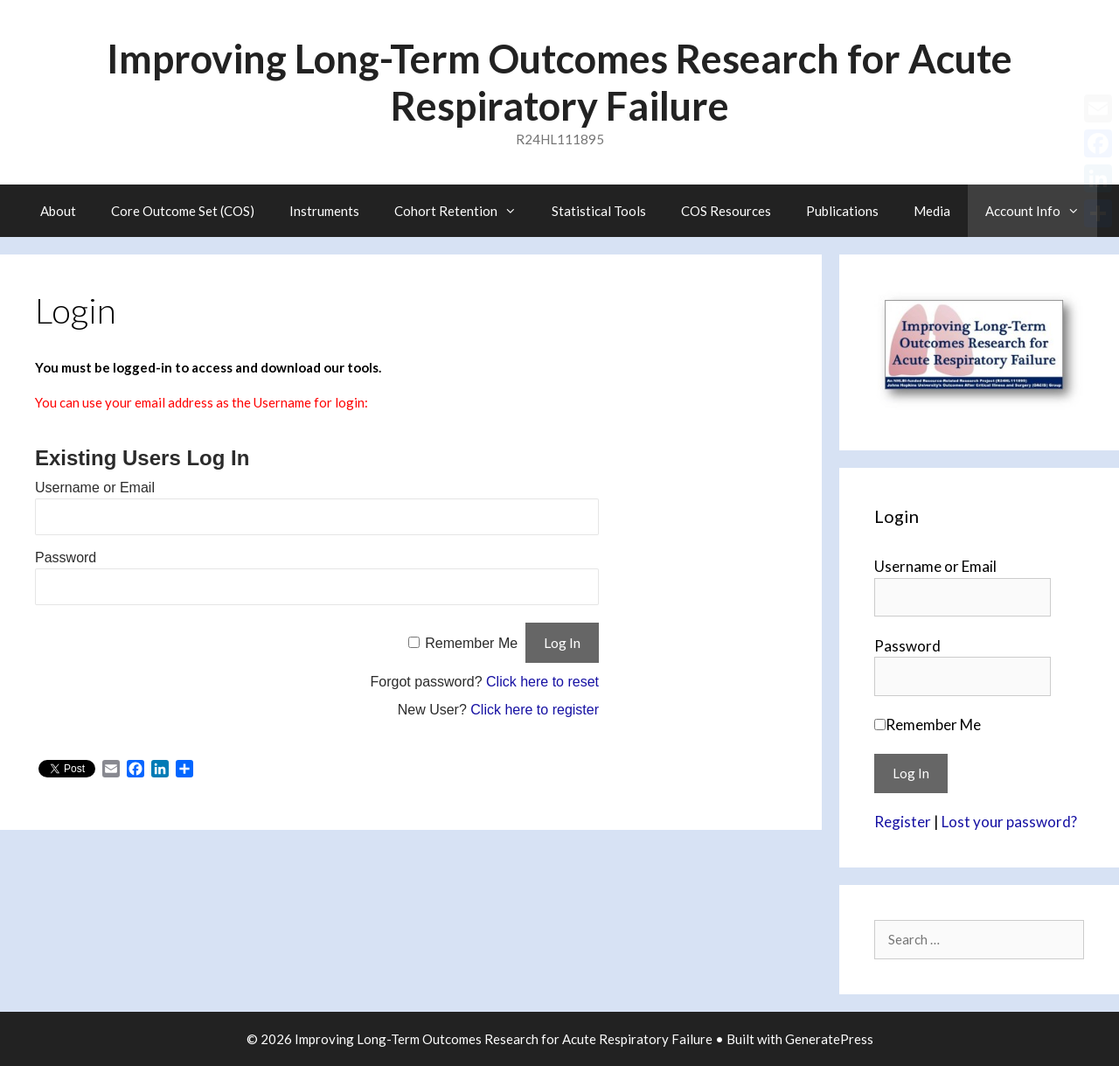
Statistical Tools (599, 211)
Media (932, 211)
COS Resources (726, 211)
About (58, 211)
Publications (842, 211)
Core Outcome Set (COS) (182, 211)
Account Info (1041, 211)
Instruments (324, 211)
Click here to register (534, 709)
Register (902, 821)
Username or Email (95, 487)
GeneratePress (829, 1039)
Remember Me (471, 643)
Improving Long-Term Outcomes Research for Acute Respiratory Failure (559, 82)
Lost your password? (1009, 821)
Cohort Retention (464, 211)
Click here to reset (542, 681)
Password (65, 557)
